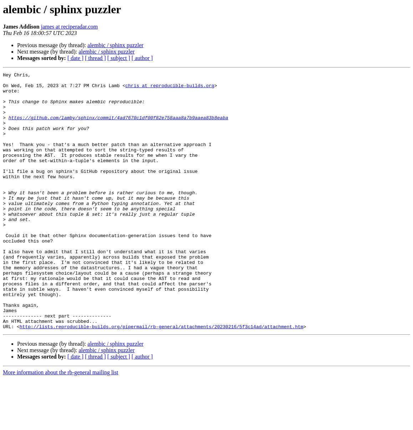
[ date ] (75, 58)
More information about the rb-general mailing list (60, 424)
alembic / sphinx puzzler (115, 45)
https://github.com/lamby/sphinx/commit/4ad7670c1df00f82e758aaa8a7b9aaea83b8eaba (118, 127)
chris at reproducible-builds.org (169, 88)
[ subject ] (118, 58)
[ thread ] (95, 58)
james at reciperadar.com (69, 27)
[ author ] (142, 58)
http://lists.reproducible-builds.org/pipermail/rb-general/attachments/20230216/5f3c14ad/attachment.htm (162, 378)
